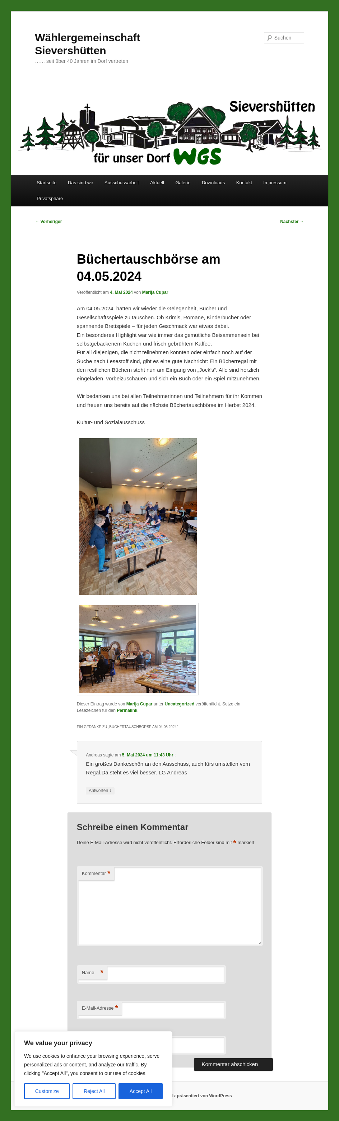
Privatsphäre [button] (50, 198)
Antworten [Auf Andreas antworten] (100, 790)
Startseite (46, 182)
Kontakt (244, 182)
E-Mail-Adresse (100, 1008)
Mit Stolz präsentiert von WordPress (195, 1095)
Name (92, 973)
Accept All (141, 1091)
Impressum (274, 182)
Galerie (183, 182)
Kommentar (96, 873)
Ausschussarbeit (122, 182)
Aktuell (157, 182)
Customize (47, 1091)
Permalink (127, 710)
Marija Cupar (155, 292)
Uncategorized (180, 704)
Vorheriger (48, 221)
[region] (93, 1069)
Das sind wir (80, 182)
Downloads (213, 182)
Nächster (292, 221)
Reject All (94, 1091)
